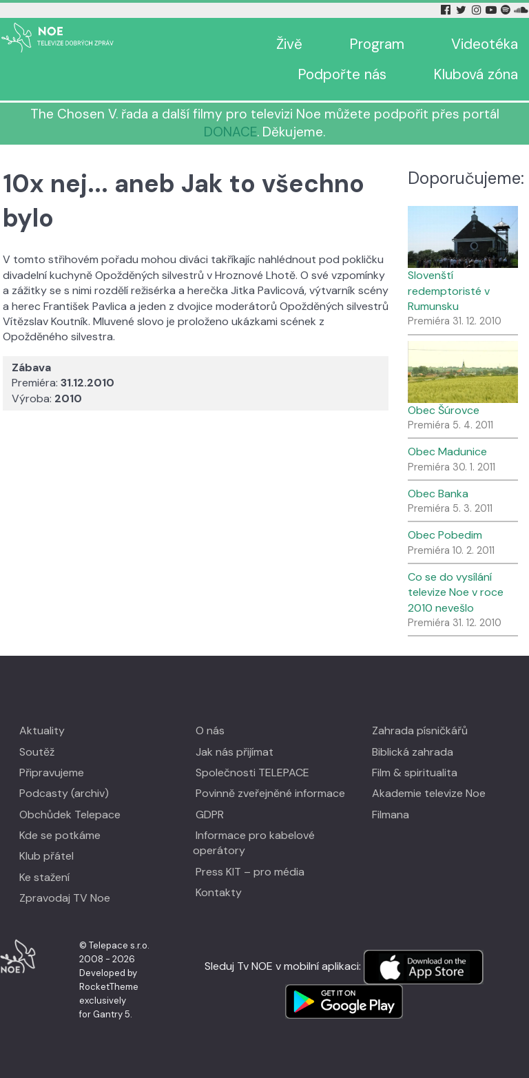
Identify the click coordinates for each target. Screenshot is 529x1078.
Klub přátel (46, 856)
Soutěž (36, 752)
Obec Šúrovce (443, 410)
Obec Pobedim (445, 535)
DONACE (230, 132)
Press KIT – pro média (250, 871)
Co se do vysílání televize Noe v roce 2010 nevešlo (456, 592)
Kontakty (219, 892)
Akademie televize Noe (429, 793)
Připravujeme (51, 772)
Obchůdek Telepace (70, 814)
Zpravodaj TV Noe (64, 898)
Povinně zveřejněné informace (270, 793)
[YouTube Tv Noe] (492, 10)
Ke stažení (44, 877)
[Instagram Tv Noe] (479, 10)
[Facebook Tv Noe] (447, 10)
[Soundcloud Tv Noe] (521, 10)
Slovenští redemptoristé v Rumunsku (449, 290)
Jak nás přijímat (234, 752)
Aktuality (42, 730)
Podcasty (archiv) (64, 793)
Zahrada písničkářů (420, 730)
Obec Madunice (447, 451)
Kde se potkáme (60, 835)
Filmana (390, 814)
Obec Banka (438, 493)
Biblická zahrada (412, 752)
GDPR (210, 814)
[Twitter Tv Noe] (462, 10)
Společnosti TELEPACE (252, 772)
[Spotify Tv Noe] (507, 10)
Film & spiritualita (414, 772)
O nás (210, 730)
